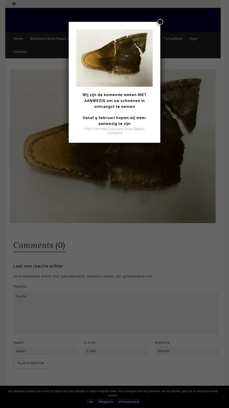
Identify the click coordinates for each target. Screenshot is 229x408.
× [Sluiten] (160, 22)
